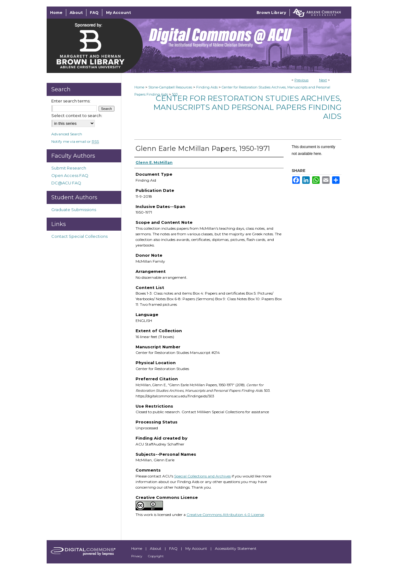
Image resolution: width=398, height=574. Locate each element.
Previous (301, 80)
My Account (196, 548)
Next (323, 80)
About (156, 548)
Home (139, 87)
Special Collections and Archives (202, 476)
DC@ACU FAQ (66, 182)
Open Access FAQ (69, 175)
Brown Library (271, 12)
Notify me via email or (75, 141)
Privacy (137, 556)
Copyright (156, 556)
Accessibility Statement (236, 548)
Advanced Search (66, 134)
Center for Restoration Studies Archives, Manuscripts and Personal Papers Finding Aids (247, 107)
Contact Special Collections (79, 236)
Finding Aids (207, 87)
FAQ (173, 548)
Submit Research (68, 167)
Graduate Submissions (73, 209)
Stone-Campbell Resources (170, 87)
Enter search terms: (70, 100)
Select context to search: (76, 115)
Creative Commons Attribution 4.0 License (225, 514)
